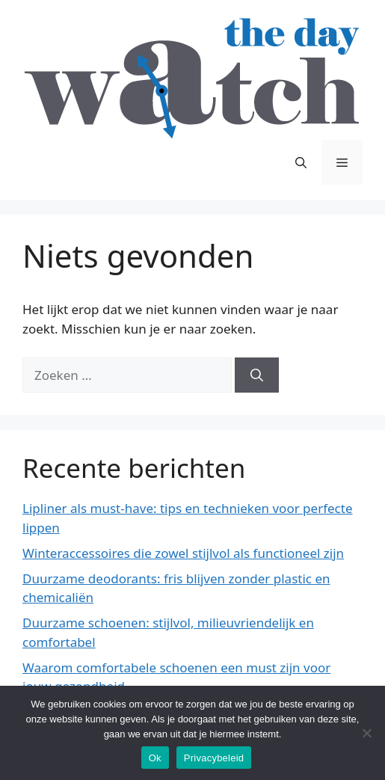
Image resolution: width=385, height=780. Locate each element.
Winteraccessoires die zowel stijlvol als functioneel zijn (183, 553)
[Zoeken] (257, 375)
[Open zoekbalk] (300, 162)
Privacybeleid (214, 758)
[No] (366, 732)
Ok (155, 758)
